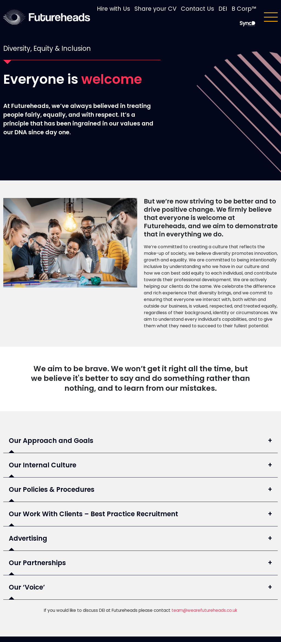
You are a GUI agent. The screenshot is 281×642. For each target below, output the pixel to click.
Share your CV (155, 9)
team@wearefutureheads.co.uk (204, 610)
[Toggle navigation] (271, 17)
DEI (222, 9)
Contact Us (197, 9)
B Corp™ (244, 9)
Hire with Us (113, 9)
